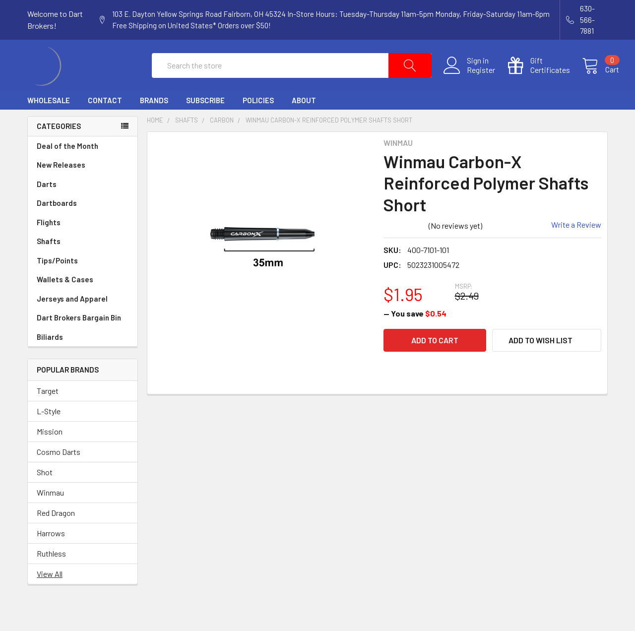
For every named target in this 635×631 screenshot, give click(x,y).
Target (48, 413)
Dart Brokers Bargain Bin (82, 340)
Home (155, 143)
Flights (82, 245)
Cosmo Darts (58, 474)
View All (50, 596)
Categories (59, 148)
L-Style (49, 434)
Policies (258, 123)
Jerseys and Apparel (82, 321)
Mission (50, 454)
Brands (154, 123)
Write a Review (576, 247)
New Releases (61, 187)
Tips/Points (82, 283)
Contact (105, 123)
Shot (45, 495)
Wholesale (48, 123)
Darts (82, 207)
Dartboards (82, 226)
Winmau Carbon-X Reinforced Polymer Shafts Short (329, 143)
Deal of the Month (67, 168)
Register (469, 81)
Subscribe (205, 123)
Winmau (50, 515)
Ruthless (51, 576)
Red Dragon (56, 535)
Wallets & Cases (82, 302)
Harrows (51, 556)
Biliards (50, 359)
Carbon (222, 143)
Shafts (82, 264)
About (304, 123)
